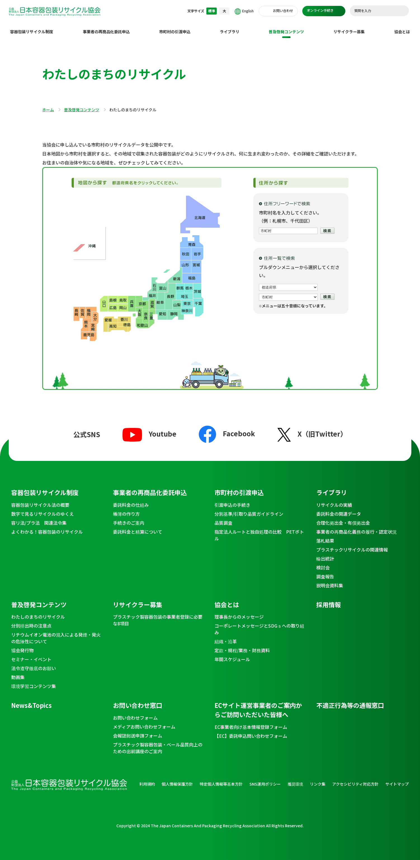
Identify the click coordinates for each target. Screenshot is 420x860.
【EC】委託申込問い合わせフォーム (250, 731)
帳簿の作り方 (126, 509)
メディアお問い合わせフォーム (144, 722)
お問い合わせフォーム (135, 713)
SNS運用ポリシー (265, 779)
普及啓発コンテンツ (286, 27)
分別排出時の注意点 (31, 621)
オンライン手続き (320, 10)
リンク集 (317, 779)
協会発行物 (22, 645)
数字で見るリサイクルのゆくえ (42, 509)
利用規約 (147, 779)
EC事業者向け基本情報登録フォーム (250, 722)
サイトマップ (397, 779)
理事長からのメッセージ (239, 612)
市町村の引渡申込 (174, 27)
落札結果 (325, 536)
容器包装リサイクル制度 (31, 27)
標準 (211, 10)
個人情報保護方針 (177, 779)
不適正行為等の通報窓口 (350, 700)
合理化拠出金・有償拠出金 (343, 518)
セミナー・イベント (31, 654)
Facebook (227, 429)
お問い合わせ (283, 10)
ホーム (48, 105)
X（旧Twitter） (312, 429)
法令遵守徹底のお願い (33, 663)
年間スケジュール (232, 654)
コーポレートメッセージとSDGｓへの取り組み (259, 624)
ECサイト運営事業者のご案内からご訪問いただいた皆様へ (258, 705)
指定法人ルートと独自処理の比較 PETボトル (259, 530)
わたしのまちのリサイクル (38, 612)
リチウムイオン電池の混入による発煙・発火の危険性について (56, 633)
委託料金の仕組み (131, 500)
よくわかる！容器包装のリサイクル (47, 527)
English (244, 11)
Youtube (149, 429)
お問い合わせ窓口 (137, 700)
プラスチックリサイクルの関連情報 (352, 545)
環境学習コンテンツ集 (33, 681)
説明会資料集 (329, 581)
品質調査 (223, 518)
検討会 (323, 563)
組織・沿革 (225, 636)
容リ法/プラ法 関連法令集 (39, 518)
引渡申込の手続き (232, 500)
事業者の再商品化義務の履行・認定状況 (356, 527)
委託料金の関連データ (338, 509)
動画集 (18, 672)
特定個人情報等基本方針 (221, 779)
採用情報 (328, 599)
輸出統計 (325, 554)
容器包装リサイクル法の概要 (40, 500)
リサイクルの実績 (334, 500)
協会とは (402, 27)
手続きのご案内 (128, 518)
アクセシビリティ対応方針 (355, 779)
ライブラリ (229, 27)
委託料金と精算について (137, 527)
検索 (401, 11)
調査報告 (325, 572)
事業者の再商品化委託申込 (106, 27)
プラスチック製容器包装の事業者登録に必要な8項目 (157, 615)
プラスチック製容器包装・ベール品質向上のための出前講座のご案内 (157, 743)
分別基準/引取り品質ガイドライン (248, 509)
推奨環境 (295, 779)
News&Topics (31, 700)
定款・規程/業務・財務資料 (242, 645)
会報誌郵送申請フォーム (137, 731)
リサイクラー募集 (349, 27)
